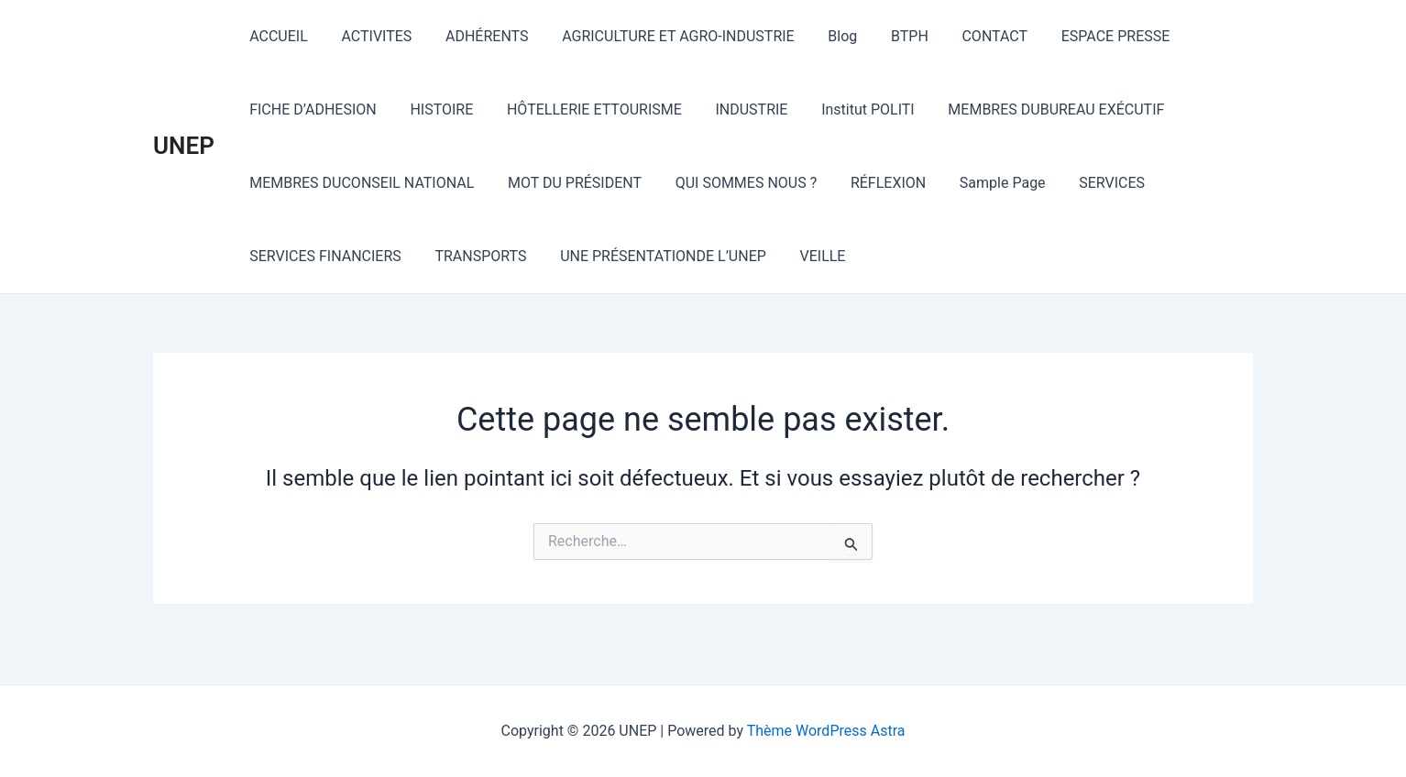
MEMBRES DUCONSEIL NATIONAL (359, 183)
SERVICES (1089, 183)
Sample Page (983, 183)
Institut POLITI (848, 109)
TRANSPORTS (474, 256)
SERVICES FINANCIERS (323, 256)
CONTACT (967, 36)
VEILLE (807, 256)
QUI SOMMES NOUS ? (736, 183)
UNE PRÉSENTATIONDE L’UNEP (652, 256)
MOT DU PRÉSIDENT (568, 183)
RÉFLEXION (873, 183)
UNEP (183, 145)
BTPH (886, 36)
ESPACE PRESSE (1083, 36)
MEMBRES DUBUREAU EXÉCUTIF (1033, 109)
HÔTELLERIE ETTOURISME (583, 109)
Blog (823, 36)
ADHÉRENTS (476, 36)
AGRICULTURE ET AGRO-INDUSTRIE (663, 36)
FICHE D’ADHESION (311, 109)
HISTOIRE (435, 109)
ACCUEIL (276, 36)
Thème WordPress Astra (826, 730)
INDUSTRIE (736, 109)
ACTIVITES (370, 36)
